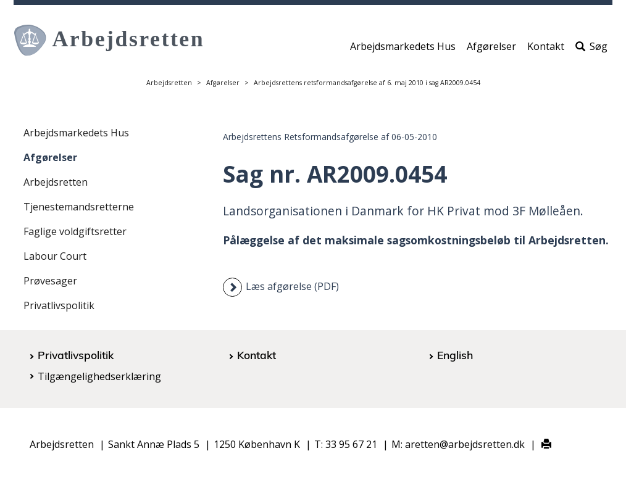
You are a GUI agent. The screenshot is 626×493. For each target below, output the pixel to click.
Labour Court (54, 256)
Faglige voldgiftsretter (75, 231)
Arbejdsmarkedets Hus (403, 47)
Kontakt (545, 47)
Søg (591, 47)
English (455, 355)
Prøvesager (50, 281)
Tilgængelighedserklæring (99, 376)
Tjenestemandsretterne (78, 206)
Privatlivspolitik (58, 305)
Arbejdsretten (169, 82)
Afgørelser (491, 47)
